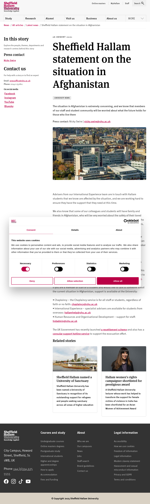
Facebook (9, 93)
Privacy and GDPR (123, 474)
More (136, 18)
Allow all (117, 281)
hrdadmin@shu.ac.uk (65, 321)
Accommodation (49, 474)
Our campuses (84, 446)
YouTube (9, 102)
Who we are (83, 441)
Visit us (70, 18)
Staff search (83, 460)
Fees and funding (49, 479)
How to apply (47, 469)
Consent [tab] (31, 230)
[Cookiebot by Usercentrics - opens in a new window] (126, 221)
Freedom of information (126, 450)
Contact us (82, 470)
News (80, 450)
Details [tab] (75, 230)
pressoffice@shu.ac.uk (20, 80)
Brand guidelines (85, 465)
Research (30, 18)
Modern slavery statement (127, 460)
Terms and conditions (125, 479)
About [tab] (119, 230)
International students (52, 455)
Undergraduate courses (52, 441)
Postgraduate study (50, 450)
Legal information (122, 455)
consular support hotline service (71, 333)
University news (62, 98)
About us (112, 18)
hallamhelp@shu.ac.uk (77, 312)
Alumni (50, 18)
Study (8, 18)
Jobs (79, 455)
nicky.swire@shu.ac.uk (97, 121)
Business (91, 18)
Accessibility (120, 441)
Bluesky (8, 106)
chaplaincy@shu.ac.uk (84, 304)
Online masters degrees (52, 446)
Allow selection (75, 281)
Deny (32, 281)
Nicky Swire (10, 60)
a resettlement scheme (114, 329)
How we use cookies (124, 446)
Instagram (10, 97)
